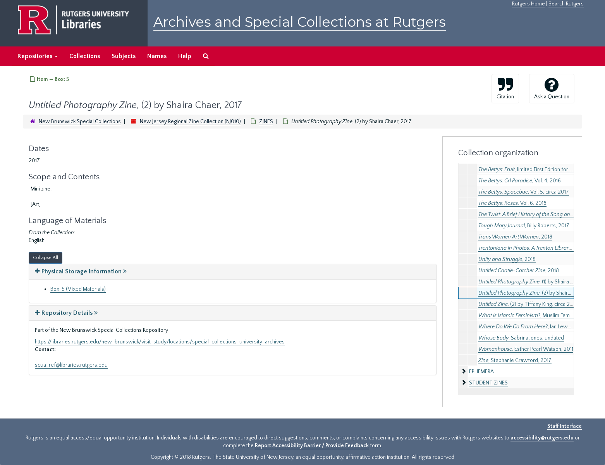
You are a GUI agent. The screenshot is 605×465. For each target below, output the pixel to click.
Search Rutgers (566, 4)
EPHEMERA (481, 372)
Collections (84, 56)
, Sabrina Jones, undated (521, 338)
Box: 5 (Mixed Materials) (78, 289)
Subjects (124, 56)
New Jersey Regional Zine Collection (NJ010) (190, 121)
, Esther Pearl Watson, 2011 (525, 349)
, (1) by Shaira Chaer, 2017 (537, 282)
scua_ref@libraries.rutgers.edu (71, 365)
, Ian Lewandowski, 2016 (541, 327)
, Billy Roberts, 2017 (523, 226)
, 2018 (515, 237)
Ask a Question (551, 88)
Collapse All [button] (45, 257)
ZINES (266, 121)
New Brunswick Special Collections (80, 121)
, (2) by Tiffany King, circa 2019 (528, 304)
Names (157, 56)
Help (184, 56)
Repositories (37, 56)
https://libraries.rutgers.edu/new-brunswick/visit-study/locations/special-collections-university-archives (160, 342)
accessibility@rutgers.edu (542, 438)
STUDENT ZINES (488, 383)
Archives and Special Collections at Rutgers (299, 22)
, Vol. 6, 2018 (512, 203)
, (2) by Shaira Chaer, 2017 (538, 293)
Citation (505, 88)
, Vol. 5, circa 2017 (523, 192)
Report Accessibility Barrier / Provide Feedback (312, 446)
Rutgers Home (528, 4)
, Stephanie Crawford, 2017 (515, 360)
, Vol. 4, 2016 (519, 181)
